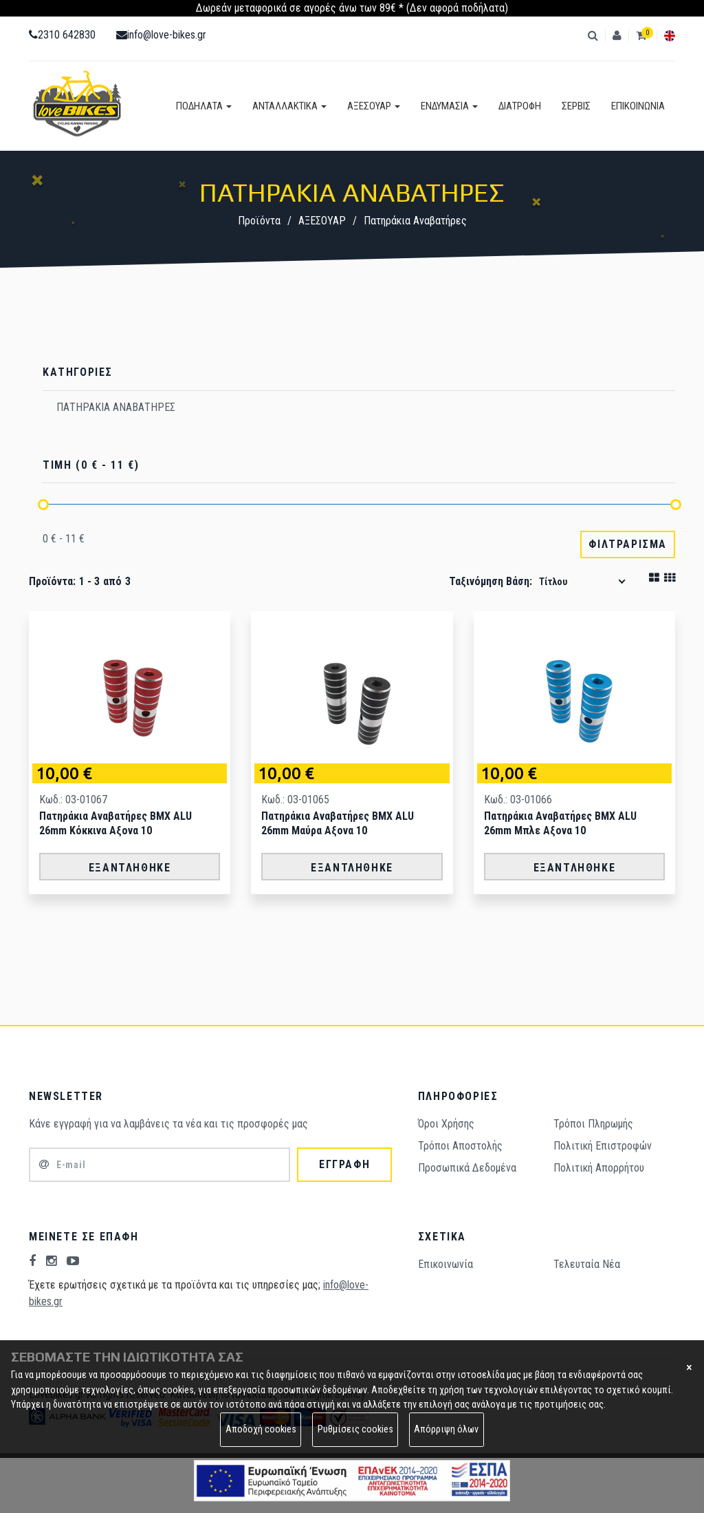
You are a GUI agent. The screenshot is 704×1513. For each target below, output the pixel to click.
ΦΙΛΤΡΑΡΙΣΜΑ (627, 544)
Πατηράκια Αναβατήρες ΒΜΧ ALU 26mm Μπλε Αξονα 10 (560, 823)
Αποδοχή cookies (261, 1429)
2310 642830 (62, 34)
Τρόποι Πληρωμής (593, 1123)
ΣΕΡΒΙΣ (576, 106)
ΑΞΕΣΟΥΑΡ (373, 106)
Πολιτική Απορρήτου (598, 1167)
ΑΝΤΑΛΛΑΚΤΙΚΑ (289, 106)
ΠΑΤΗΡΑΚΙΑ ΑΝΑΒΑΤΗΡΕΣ (115, 407)
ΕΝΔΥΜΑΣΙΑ (449, 106)
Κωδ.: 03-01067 (73, 799)
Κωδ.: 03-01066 (518, 799)
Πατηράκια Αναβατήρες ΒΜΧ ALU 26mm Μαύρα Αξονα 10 (337, 823)
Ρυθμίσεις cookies (355, 1429)
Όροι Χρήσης (446, 1123)
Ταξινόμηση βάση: (490, 581)
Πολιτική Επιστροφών (602, 1145)
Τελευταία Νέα (586, 1264)
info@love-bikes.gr (161, 34)
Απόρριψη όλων (446, 1429)
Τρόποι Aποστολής (460, 1145)
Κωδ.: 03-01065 (295, 799)
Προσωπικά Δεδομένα (467, 1167)
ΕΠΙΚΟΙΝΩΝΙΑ (638, 106)
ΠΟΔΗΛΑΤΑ (204, 106)
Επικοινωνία (445, 1264)
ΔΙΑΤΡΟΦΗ (519, 106)
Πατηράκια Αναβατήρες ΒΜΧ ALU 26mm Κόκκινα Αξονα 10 (115, 823)
